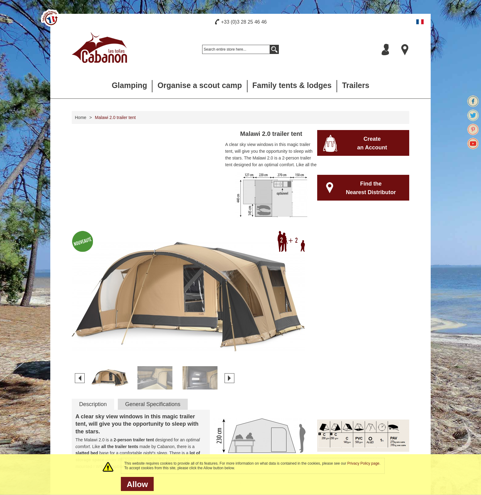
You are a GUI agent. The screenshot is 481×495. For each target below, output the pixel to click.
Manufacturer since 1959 (93, 415)
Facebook (473, 101)
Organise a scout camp (199, 85)
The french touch (86, 423)
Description (93, 304)
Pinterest (473, 129)
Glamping (129, 85)
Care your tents (175, 415)
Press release (83, 439)
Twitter (473, 115)
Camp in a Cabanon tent (273, 439)
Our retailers (262, 415)
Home (80, 117)
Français (420, 22)
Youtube (473, 143)
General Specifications (152, 304)
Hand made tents (86, 431)
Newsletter (374, 408)
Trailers (355, 85)
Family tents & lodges (292, 85)
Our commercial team (270, 423)
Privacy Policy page (363, 463)
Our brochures (173, 431)
